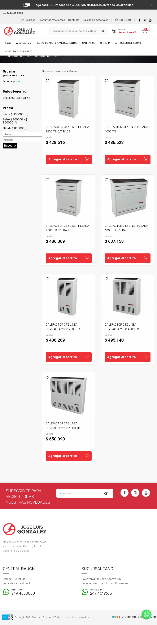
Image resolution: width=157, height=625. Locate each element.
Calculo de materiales (95, 20)
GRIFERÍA (105, 43)
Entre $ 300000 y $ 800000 (15, 121)
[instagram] (145, 20)
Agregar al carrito (68, 158)
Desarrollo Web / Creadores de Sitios (134, 617)
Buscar (10, 145)
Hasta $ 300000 (15, 114)
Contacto (73, 20)
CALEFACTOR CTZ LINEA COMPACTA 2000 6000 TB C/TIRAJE (63, 428)
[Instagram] (135, 493)
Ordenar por (11, 81)
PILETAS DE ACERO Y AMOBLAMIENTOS (56, 43)
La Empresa (28, 20)
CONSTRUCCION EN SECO (19, 51)
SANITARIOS (88, 43)
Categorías (23, 43)
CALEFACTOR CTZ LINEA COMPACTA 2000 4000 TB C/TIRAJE (122, 329)
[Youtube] (150, 20)
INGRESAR (123, 20)
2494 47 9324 (13, 13)
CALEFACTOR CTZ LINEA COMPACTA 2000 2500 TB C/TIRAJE (63, 329)
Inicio (8, 43)
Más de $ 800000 (15, 128)
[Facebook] (140, 20)
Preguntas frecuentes (52, 20)
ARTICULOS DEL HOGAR (128, 43)
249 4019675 (111, 592)
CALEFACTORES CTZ (18, 98)
